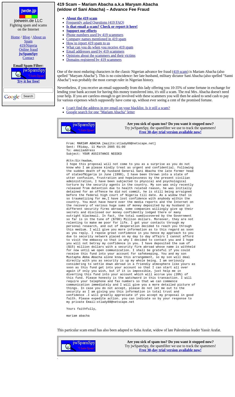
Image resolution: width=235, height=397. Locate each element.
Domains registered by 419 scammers (94, 60)
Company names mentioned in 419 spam (96, 39)
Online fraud (28, 49)
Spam (28, 41)
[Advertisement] (28, 179)
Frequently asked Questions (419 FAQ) (95, 22)
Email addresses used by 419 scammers (95, 51)
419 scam (180, 72)
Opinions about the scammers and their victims (100, 55)
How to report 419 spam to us (88, 43)
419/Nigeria (28, 45)
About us (39, 37)
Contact (28, 58)
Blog (26, 37)
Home (15, 37)
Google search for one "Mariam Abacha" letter (100, 112)
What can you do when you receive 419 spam (99, 47)
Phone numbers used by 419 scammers (94, 35)
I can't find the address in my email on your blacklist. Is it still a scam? (118, 108)
